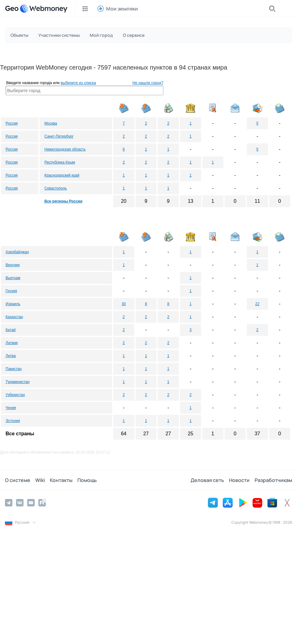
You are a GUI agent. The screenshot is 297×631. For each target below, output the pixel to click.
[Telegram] (8, 502)
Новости (239, 480)
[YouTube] (31, 502)
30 (124, 304)
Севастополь (55, 188)
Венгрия (13, 265)
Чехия (11, 408)
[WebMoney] (43, 9)
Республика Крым (59, 162)
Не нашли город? (147, 83)
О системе (17, 480)
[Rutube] (42, 502)
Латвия (12, 343)
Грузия (11, 291)
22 (257, 304)
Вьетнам (13, 278)
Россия (12, 123)
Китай (10, 330)
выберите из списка (78, 83)
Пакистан (14, 369)
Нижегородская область (64, 149)
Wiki (40, 480)
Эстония (13, 421)
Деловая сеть (207, 480)
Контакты (61, 480)
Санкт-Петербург (58, 136)
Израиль (13, 304)
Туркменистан (17, 382)
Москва (50, 123)
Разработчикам (273, 480)
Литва (11, 356)
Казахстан (14, 317)
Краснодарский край (61, 175)
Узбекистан (15, 395)
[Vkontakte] (20, 502)
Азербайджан (17, 252)
